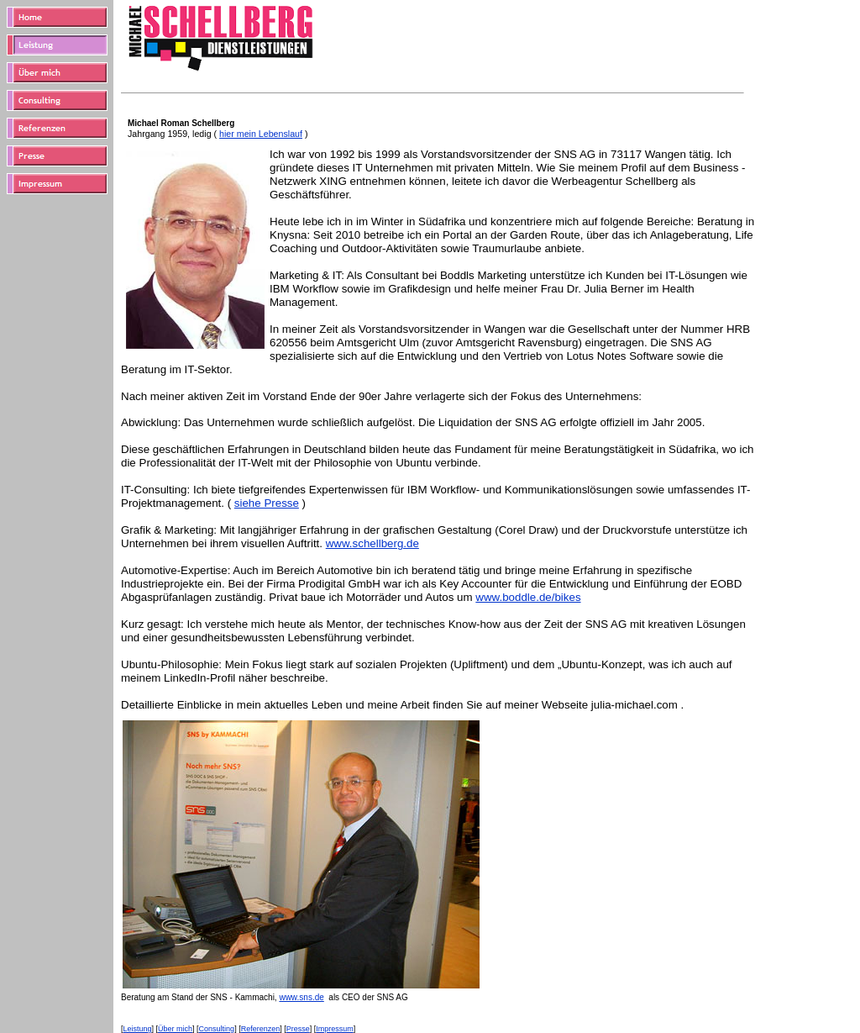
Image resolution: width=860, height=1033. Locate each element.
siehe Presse (266, 503)
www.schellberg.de (372, 543)
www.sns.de (301, 997)
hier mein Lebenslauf (260, 134)
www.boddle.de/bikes (527, 597)
